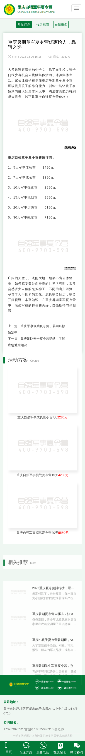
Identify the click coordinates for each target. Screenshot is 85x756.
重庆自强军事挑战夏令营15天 (42, 475)
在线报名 (61, 24)
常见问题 (24, 24)
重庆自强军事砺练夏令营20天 (42, 533)
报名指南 (42, 24)
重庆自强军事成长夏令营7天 (42, 417)
